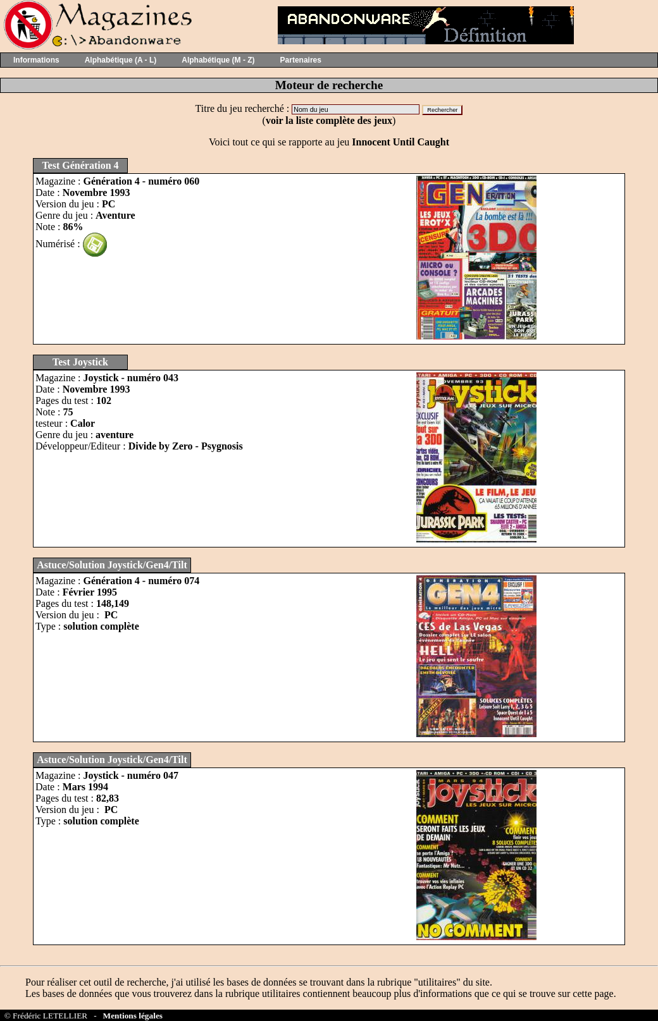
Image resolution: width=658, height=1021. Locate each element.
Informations (36, 60)
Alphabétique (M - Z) (218, 60)
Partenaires (300, 60)
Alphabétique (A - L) (121, 60)
